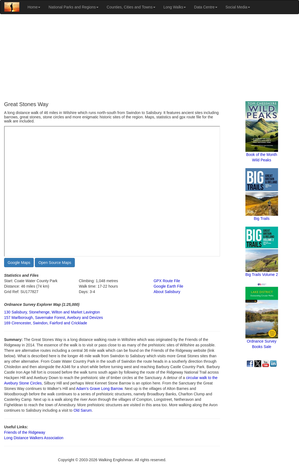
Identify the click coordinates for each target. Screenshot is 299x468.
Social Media (238, 7)
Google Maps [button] (19, 262)
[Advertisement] (149, 58)
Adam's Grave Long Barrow (99, 388)
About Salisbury (166, 292)
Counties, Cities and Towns (131, 7)
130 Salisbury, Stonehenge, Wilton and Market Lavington (52, 312)
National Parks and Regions (73, 7)
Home (33, 7)
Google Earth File (168, 286)
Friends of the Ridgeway (24, 432)
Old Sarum (82, 410)
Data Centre (205, 7)
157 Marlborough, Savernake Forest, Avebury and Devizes (53, 317)
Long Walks (175, 7)
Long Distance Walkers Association (33, 438)
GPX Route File (166, 281)
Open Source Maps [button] (54, 262)
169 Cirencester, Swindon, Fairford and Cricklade (45, 323)
